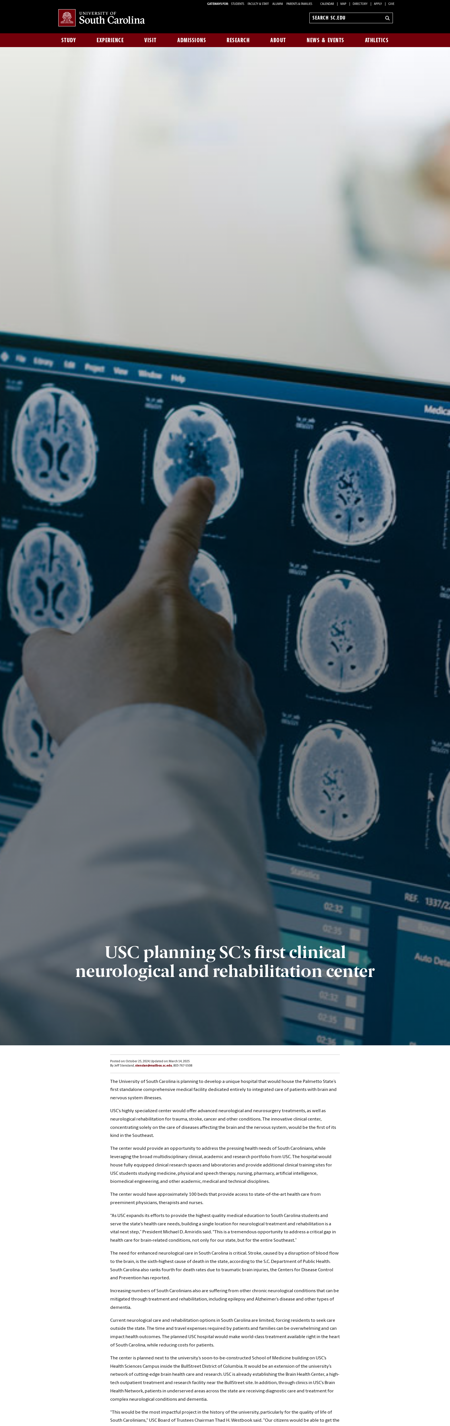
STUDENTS (238, 4)
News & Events (325, 40)
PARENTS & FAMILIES (299, 4)
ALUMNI (277, 4)
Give (391, 4)
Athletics (377, 40)
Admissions (191, 40)
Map (343, 4)
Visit (150, 40)
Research (238, 40)
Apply (378, 4)
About (278, 40)
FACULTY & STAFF (258, 4)
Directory (360, 4)
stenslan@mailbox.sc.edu (153, 1065)
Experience (110, 40)
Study (68, 40)
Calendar (327, 4)
